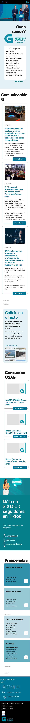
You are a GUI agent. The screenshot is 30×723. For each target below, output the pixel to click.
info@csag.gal (13, 696)
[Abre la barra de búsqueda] (6, 2)
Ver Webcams (10, 346)
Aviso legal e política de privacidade (13, 703)
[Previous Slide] (1, 12)
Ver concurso (18, 408)
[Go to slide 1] (10, 19)
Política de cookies (7, 706)
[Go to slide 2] (13, 19)
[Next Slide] (28, 12)
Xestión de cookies (7, 709)
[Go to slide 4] (19, 19)
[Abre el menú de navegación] (2, 2)
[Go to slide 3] (16, 19)
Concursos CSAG (15, 375)
